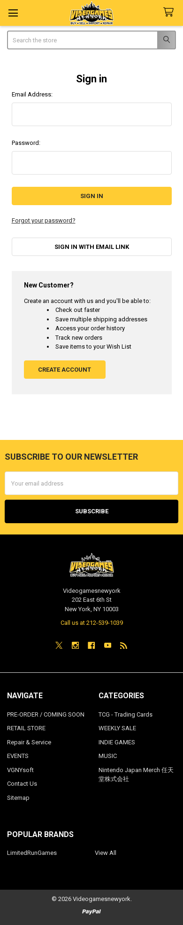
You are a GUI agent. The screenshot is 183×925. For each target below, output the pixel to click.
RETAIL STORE (26, 728)
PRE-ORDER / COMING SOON (45, 714)
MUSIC (108, 755)
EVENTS (18, 755)
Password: (26, 142)
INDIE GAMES (117, 742)
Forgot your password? (44, 220)
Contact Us (22, 783)
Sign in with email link (91, 246)
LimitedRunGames (32, 852)
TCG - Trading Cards (125, 714)
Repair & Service (29, 742)
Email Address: (32, 94)
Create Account (64, 369)
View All (105, 852)
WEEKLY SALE (117, 728)
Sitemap (18, 797)
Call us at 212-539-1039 (92, 622)
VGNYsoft (20, 769)
